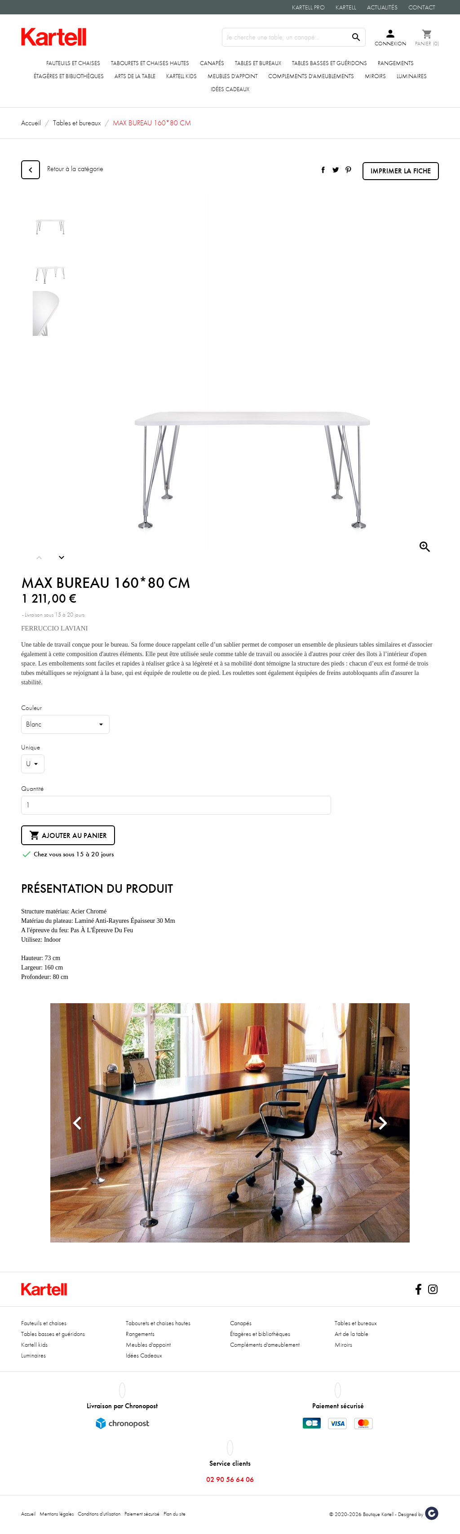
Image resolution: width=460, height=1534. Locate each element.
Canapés (212, 63)
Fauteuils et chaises (73, 63)
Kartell (346, 7)
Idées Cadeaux (230, 89)
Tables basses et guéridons (329, 63)
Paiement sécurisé (141, 1513)
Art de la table (351, 1334)
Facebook (418, 1289)
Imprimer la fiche (401, 171)
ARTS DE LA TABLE (135, 76)
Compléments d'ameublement (265, 1344)
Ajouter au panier (68, 836)
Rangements (396, 63)
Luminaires (412, 76)
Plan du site (175, 1513)
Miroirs (375, 76)
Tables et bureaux (258, 63)
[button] (77, 1123)
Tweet (335, 169)
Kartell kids (181, 76)
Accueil (28, 1513)
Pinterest (348, 169)
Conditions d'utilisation (99, 1513)
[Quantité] (176, 805)
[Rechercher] (294, 37)
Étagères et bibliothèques (69, 76)
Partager (323, 169)
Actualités (382, 7)
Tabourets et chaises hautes (150, 63)
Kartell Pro (308, 7)
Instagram (432, 1289)
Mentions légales (57, 1513)
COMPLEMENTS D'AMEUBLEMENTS (311, 76)
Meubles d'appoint (232, 76)
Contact (421, 7)
